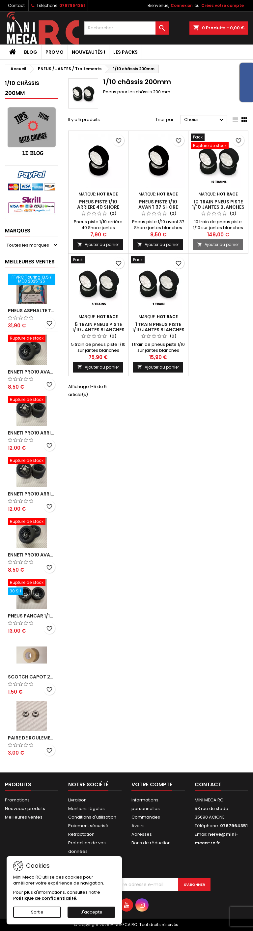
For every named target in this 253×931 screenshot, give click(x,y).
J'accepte (91, 912)
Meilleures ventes (23, 817)
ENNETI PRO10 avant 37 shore (31, 372)
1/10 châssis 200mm (22, 88)
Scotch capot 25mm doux (31, 676)
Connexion (182, 5)
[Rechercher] (126, 28)
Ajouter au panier (98, 244)
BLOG (30, 52)
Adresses (141, 834)
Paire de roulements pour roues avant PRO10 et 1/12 (31, 737)
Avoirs (138, 826)
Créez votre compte (222, 5)
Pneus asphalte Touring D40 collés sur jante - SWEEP (31, 310)
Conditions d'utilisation (92, 817)
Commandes (145, 817)
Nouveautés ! (88, 52)
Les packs (125, 52)
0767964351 (72, 5)
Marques (17, 230)
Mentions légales (86, 808)
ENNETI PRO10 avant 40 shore (31, 554)
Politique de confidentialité (44, 898)
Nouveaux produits (25, 808)
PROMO (54, 52)
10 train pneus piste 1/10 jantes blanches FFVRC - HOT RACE (218, 207)
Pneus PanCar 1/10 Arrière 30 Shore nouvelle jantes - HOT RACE (31, 615)
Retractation (81, 834)
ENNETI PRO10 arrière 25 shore (31, 432)
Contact (16, 5)
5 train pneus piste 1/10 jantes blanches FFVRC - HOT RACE (98, 329)
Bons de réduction (151, 843)
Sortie (37, 912)
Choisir (204, 120)
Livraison (77, 800)
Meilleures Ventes (30, 261)
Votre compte (151, 784)
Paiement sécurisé (88, 826)
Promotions (17, 800)
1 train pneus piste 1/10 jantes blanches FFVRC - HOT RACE (158, 329)
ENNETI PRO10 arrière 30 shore (31, 493)
